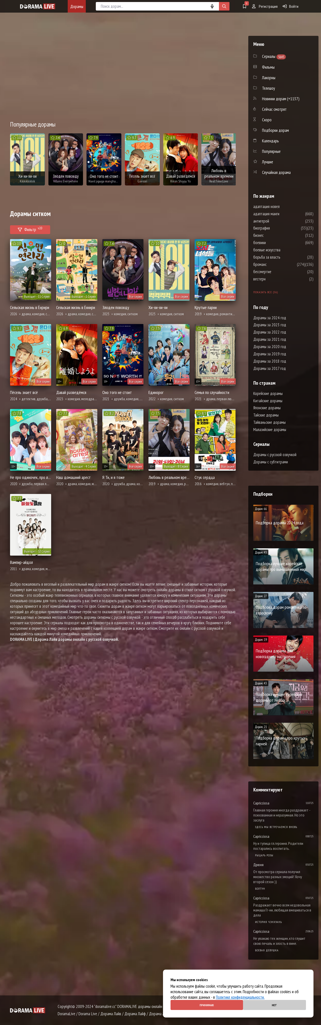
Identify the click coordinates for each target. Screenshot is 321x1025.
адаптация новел (281, 206)
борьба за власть (281, 257)
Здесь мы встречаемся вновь (276, 827)
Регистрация (265, 6)
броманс (275, 264)
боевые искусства (281, 250)
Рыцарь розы (264, 855)
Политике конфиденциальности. (240, 997)
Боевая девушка (267, 950)
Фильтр (30, 229)
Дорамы (76, 6)
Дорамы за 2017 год (269, 368)
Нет (274, 1005)
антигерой (276, 221)
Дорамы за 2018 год (269, 361)
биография (276, 228)
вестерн (274, 279)
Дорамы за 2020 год (269, 346)
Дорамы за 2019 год (269, 354)
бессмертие (277, 271)
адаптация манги (281, 214)
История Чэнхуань (268, 922)
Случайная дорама (276, 172)
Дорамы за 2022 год (269, 332)
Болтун (260, 888)
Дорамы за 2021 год (269, 339)
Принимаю (207, 1005)
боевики (274, 242)
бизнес (273, 235)
